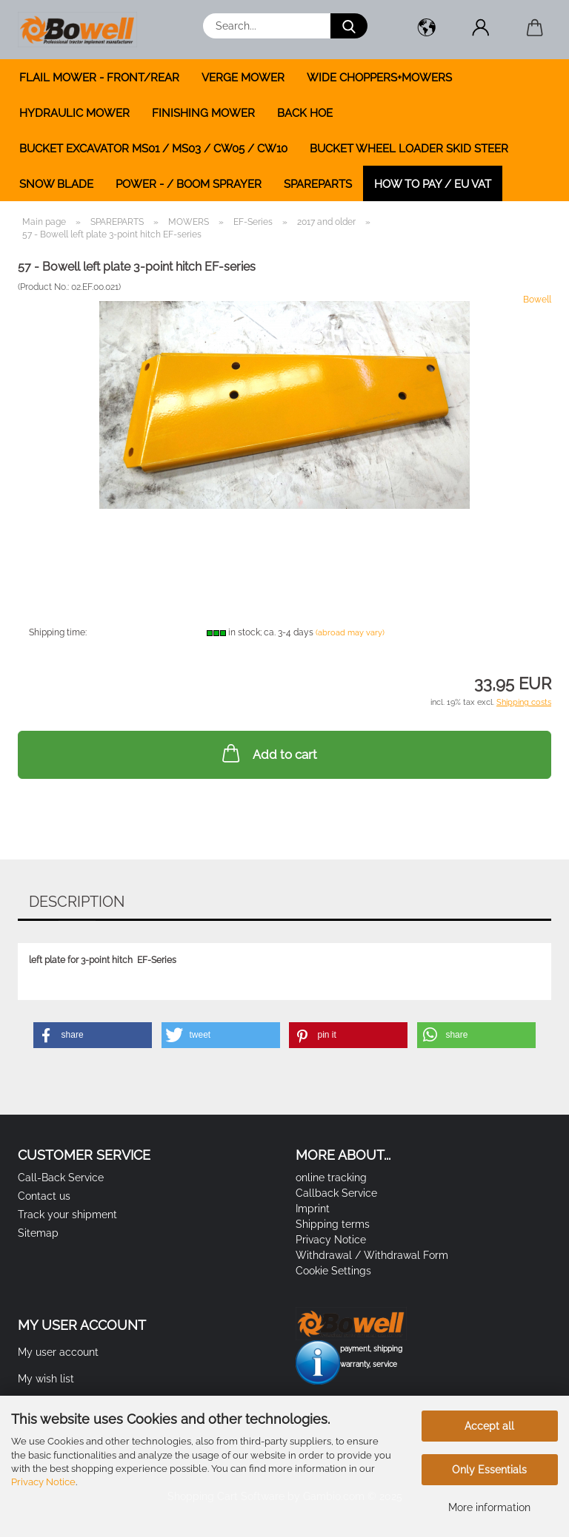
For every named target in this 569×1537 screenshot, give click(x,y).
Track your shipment (67, 1214)
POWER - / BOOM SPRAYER (189, 184)
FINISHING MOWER (203, 113)
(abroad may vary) (350, 633)
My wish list (46, 1379)
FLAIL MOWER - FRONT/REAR (99, 77)
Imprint (313, 1209)
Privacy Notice (43, 1481)
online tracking (331, 1177)
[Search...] (348, 25)
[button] (426, 29)
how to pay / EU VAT (432, 184)
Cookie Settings (333, 1271)
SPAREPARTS (318, 184)
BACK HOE (305, 113)
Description (76, 902)
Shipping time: (58, 632)
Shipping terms (333, 1224)
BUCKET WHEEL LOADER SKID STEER (409, 148)
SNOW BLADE (56, 184)
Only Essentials (489, 1470)
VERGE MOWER (243, 77)
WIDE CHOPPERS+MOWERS (379, 77)
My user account (58, 1352)
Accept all (489, 1426)
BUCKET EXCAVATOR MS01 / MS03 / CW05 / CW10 (153, 148)
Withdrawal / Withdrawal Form (372, 1255)
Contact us (44, 1196)
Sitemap (38, 1233)
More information (489, 1507)
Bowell (537, 299)
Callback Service (336, 1193)
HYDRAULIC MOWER (74, 113)
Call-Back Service (61, 1177)
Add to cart (268, 753)
